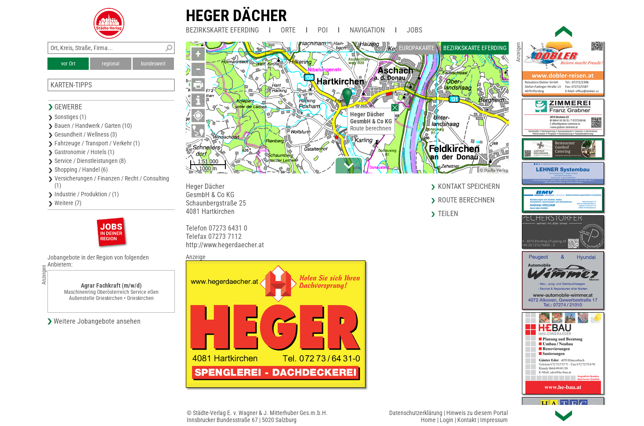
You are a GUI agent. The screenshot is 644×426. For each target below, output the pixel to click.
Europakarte (416, 47)
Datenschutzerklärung (415, 412)
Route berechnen (370, 128)
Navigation (367, 30)
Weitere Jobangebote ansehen (97, 321)
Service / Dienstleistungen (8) (90, 160)
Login (446, 419)
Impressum (494, 419)
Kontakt (466, 419)
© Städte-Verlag (494, 170)
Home (428, 419)
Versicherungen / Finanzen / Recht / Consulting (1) (111, 182)
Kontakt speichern (469, 186)
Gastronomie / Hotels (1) (84, 151)
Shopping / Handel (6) (81, 169)
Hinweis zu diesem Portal (477, 412)
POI (323, 30)
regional (110, 64)
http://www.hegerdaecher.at (225, 245)
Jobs (414, 30)
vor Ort (68, 64)
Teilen (448, 213)
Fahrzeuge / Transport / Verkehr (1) (97, 143)
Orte (288, 30)
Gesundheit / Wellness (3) (85, 134)
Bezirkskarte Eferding (222, 30)
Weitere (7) (67, 202)
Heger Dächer (236, 16)
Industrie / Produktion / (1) (86, 194)
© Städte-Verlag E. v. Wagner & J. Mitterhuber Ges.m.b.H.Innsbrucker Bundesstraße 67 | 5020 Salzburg (257, 416)
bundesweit (153, 64)
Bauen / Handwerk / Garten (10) (93, 125)
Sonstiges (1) (70, 116)
